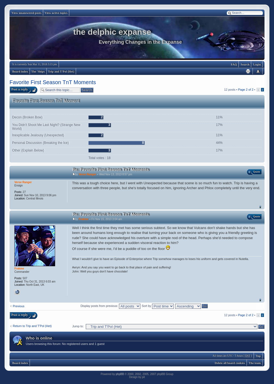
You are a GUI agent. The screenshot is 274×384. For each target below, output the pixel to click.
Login (257, 64)
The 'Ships (38, 71)
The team (255, 362)
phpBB (120, 374)
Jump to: (78, 326)
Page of (245, 89)
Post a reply (19, 89)
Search (245, 64)
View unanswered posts (26, 12)
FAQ (234, 64)
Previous (18, 306)
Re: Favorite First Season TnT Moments (110, 169)
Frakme (84, 219)
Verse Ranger (87, 174)
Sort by (158, 305)
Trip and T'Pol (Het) (61, 71)
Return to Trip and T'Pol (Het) (32, 326)
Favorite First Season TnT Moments (53, 82)
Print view (248, 71)
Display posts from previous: (110, 305)
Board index (20, 71)
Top (260, 206)
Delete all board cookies (230, 362)
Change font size (258, 71)
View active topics (56, 12)
